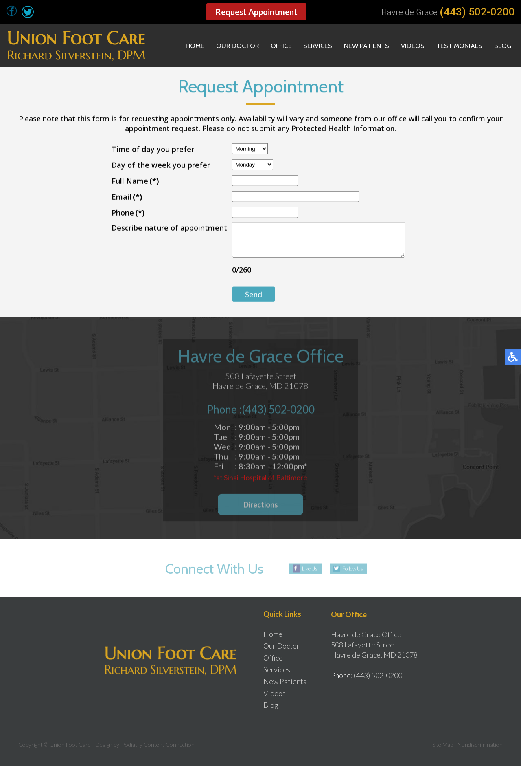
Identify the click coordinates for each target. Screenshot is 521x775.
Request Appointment (256, 12)
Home (172, 45)
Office (265, 45)
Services (304, 45)
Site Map (442, 753)
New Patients (357, 45)
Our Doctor (218, 45)
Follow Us (353, 577)
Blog (501, 45)
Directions (261, 514)
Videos (405, 45)
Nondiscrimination (480, 753)
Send (243, 300)
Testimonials (455, 45)
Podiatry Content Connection (158, 753)
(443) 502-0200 (477, 12)
